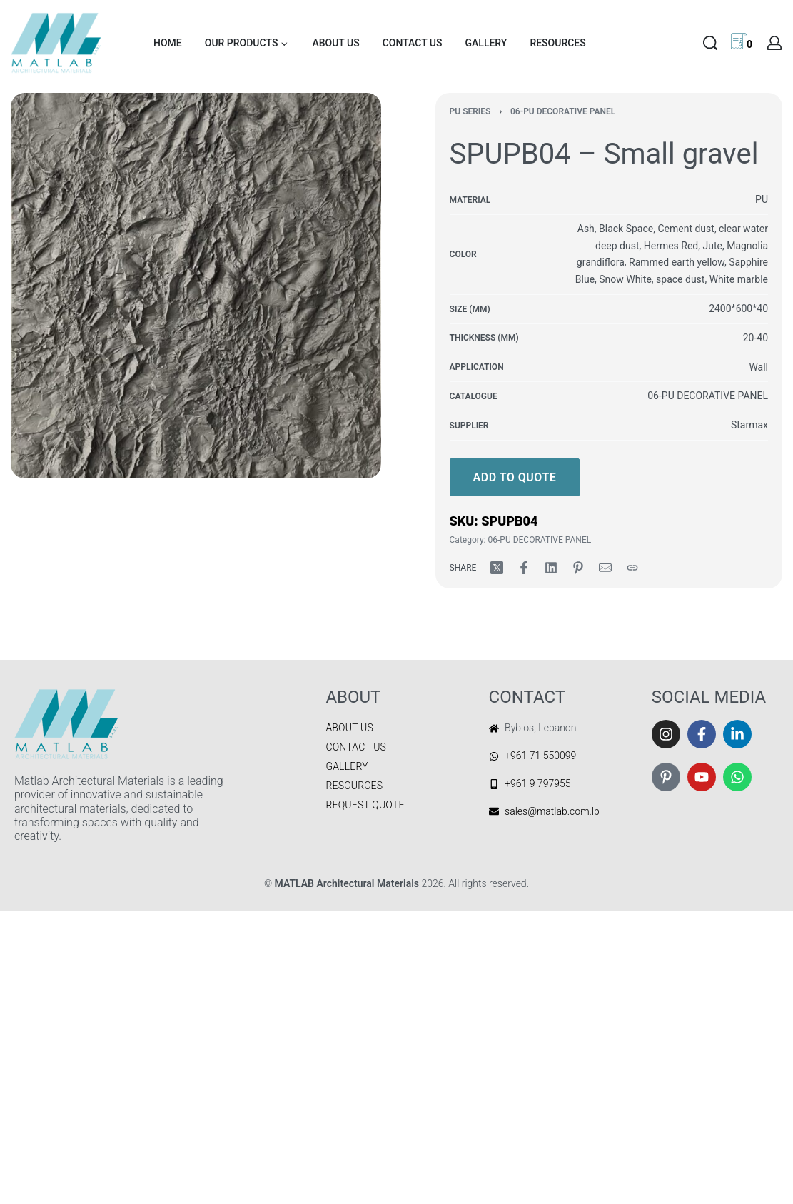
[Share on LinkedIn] (551, 567)
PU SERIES (470, 111)
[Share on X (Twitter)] (496, 567)
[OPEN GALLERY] (196, 285)
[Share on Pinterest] (578, 567)
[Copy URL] (632, 567)
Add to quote (515, 477)
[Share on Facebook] (523, 567)
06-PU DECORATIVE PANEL (562, 111)
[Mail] (605, 567)
